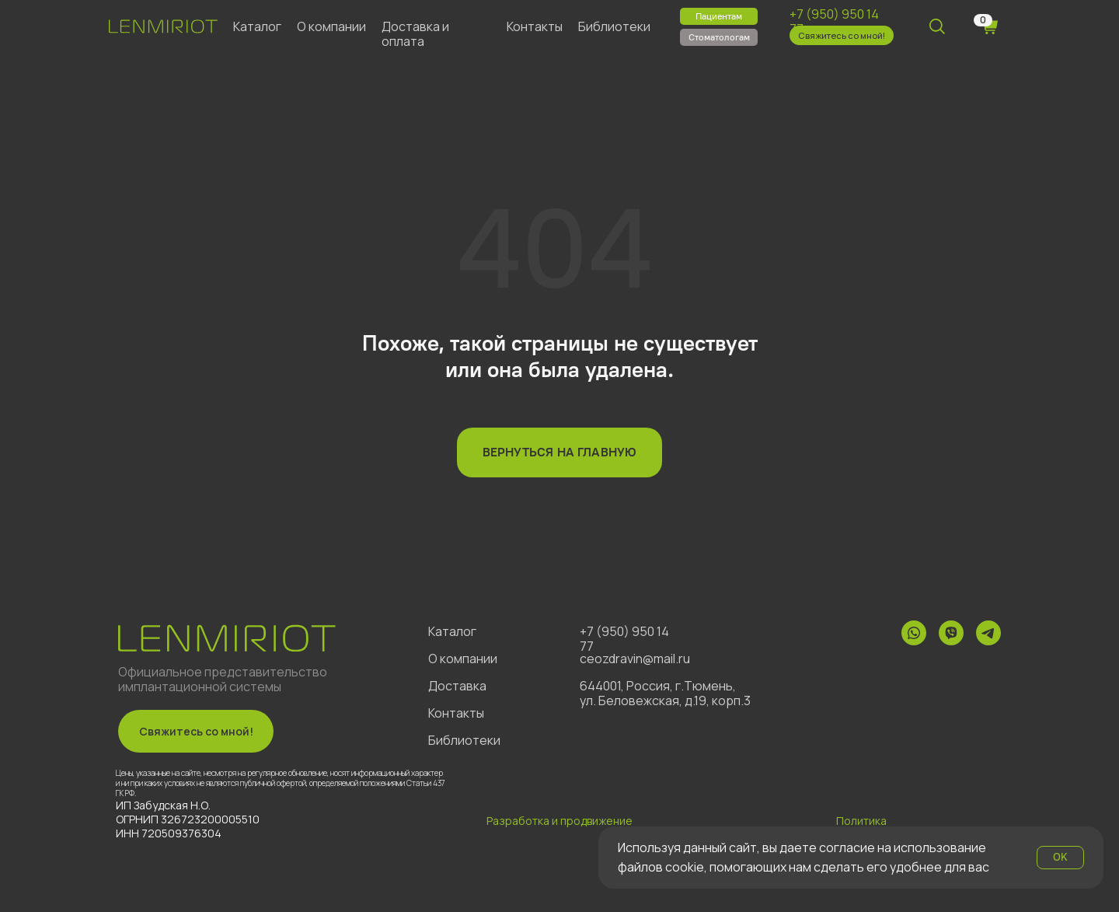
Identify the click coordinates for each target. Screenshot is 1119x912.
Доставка (457, 685)
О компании (331, 26)
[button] (842, 35)
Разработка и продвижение (559, 820)
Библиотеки (614, 26)
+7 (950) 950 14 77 (834, 21)
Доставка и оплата (415, 34)
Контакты (535, 26)
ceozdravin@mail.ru (635, 658)
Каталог (257, 26)
